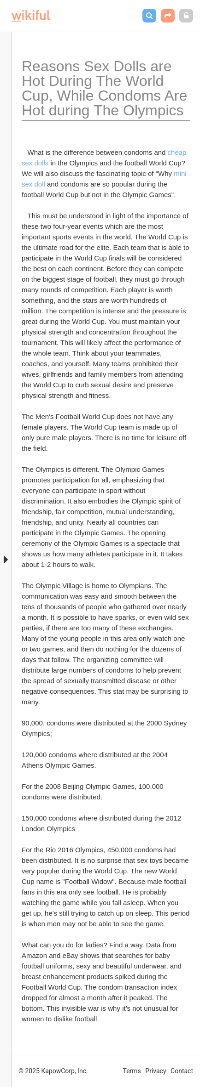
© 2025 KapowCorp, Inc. (53, 1071)
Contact (182, 1071)
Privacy (155, 1071)
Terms (132, 1071)
